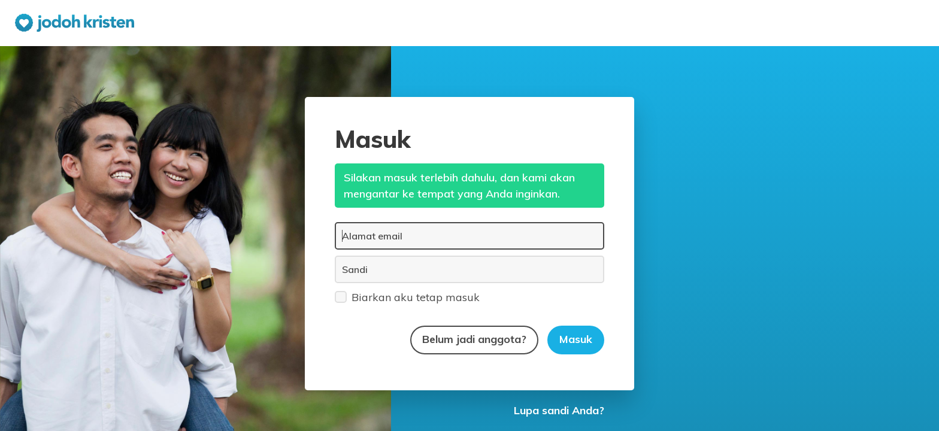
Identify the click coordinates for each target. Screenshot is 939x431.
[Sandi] (469, 269)
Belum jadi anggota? (474, 339)
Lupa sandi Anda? (559, 410)
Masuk (575, 339)
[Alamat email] (469, 236)
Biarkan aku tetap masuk (407, 296)
